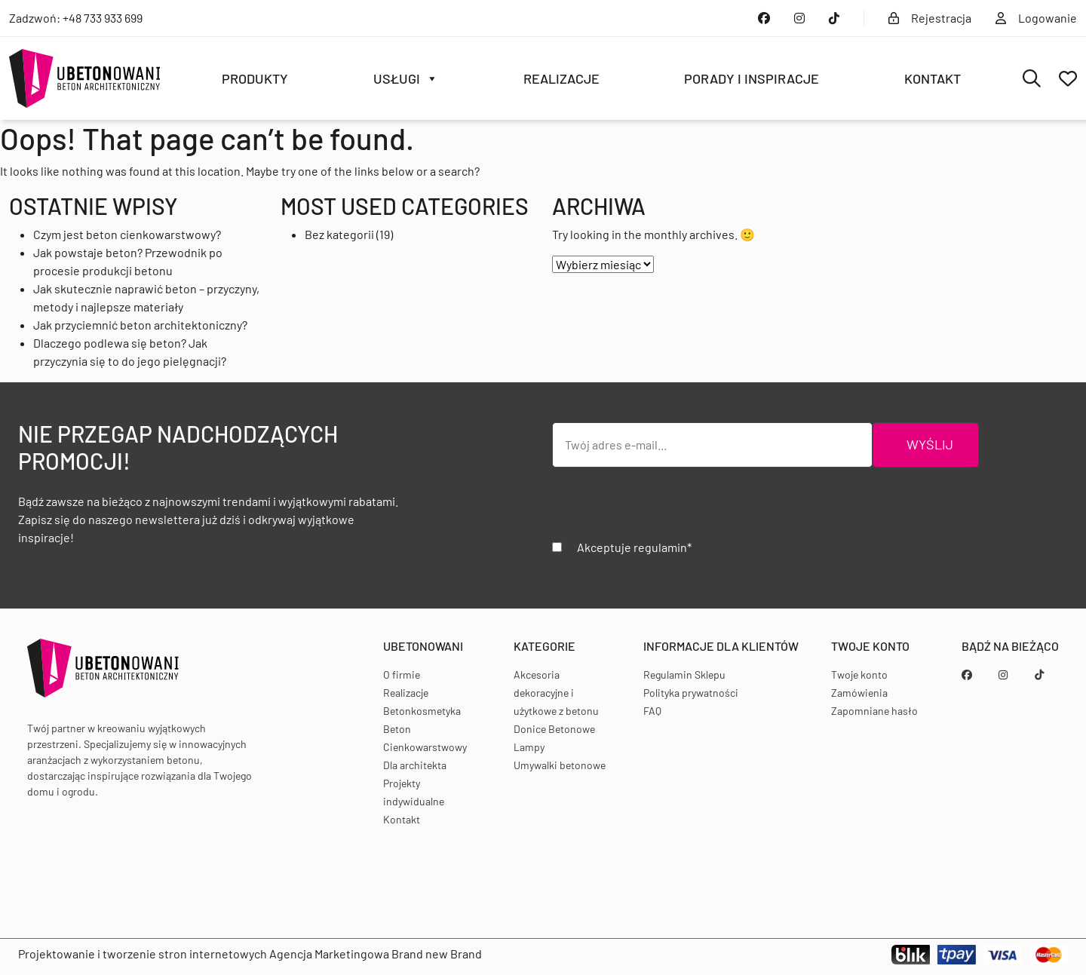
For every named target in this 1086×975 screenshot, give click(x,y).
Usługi (405, 78)
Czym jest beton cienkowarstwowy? (127, 234)
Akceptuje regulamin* (634, 547)
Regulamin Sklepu (684, 674)
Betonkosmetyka (422, 710)
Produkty (255, 78)
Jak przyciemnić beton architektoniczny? (140, 324)
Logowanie (1036, 18)
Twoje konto (859, 674)
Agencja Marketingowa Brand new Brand (375, 953)
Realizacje (561, 78)
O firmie (401, 674)
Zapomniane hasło (874, 710)
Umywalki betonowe (560, 765)
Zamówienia (859, 692)
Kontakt (932, 78)
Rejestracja (929, 18)
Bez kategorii (339, 234)
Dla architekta (414, 765)
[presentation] (666, 509)
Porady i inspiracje (751, 78)
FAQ (652, 710)
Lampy (529, 746)
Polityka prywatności (690, 692)
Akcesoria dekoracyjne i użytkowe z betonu (556, 692)
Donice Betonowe (554, 728)
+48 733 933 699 (103, 18)
